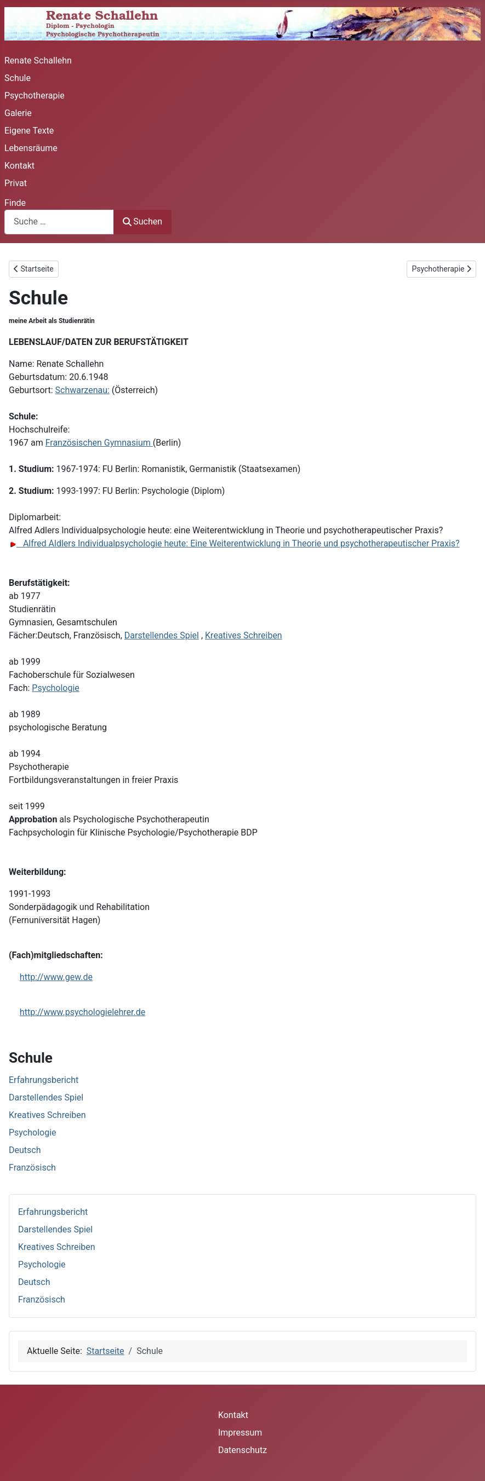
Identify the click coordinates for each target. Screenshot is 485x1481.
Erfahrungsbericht (53, 1212)
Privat (15, 183)
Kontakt (19, 165)
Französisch (41, 1299)
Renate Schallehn (38, 60)
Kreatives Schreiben (56, 1247)
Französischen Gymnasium (99, 442)
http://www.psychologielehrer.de (82, 1012)
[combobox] (59, 222)
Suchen (142, 221)
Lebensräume (31, 148)
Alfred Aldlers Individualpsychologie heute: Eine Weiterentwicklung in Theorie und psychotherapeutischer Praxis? (234, 543)
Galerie (18, 113)
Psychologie (42, 1264)
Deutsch (34, 1282)
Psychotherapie (34, 95)
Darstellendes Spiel (55, 1229)
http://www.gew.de (56, 977)
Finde (15, 203)
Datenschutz (242, 1450)
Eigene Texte (29, 130)
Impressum (240, 1432)
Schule (17, 78)
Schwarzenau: (82, 390)
